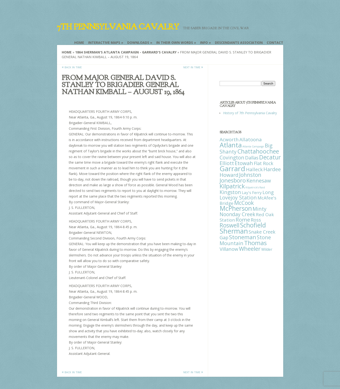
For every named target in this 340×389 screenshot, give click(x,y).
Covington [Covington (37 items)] (232, 157)
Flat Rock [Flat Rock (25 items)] (263, 163)
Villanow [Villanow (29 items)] (229, 249)
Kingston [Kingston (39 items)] (230, 192)
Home (79, 42)
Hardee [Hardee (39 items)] (272, 169)
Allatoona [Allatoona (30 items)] (250, 139)
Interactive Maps (104, 42)
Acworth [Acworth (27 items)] (229, 139)
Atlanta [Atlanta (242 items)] (231, 144)
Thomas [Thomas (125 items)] (255, 243)
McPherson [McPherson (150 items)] (236, 208)
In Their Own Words (174, 42)
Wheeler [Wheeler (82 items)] (250, 248)
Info (204, 42)
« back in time (72, 66)
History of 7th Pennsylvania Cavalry (250, 113)
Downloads (138, 42)
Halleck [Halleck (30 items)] (254, 169)
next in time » (193, 66)
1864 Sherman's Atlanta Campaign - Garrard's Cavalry (125, 52)
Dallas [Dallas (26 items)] (251, 157)
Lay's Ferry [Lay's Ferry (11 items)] (252, 192)
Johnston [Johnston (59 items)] (250, 174)
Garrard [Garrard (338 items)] (232, 168)
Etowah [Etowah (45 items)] (244, 162)
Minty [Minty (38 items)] (259, 208)
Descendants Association (239, 42)
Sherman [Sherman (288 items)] (234, 230)
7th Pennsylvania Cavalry (118, 27)
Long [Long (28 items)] (268, 192)
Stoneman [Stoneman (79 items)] (242, 237)
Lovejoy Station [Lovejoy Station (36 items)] (238, 197)
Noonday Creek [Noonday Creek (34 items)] (237, 214)
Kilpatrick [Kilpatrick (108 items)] (232, 186)
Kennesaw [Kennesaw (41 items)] (258, 180)
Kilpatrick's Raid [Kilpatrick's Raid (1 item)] (255, 187)
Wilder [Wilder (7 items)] (266, 249)
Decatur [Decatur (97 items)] (270, 157)
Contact (275, 42)
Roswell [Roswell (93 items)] (229, 225)
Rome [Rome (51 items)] (243, 219)
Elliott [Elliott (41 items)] (227, 163)
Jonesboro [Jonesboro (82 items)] (233, 180)
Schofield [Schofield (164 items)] (253, 225)
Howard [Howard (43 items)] (229, 174)
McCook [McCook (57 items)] (244, 203)
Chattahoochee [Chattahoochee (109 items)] (258, 151)
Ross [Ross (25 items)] (256, 220)
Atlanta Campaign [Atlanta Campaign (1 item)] (253, 146)
